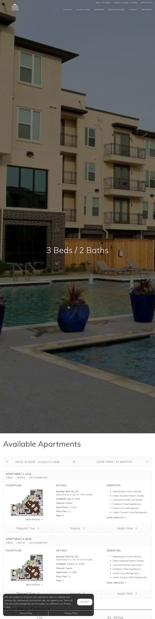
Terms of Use (26, 613)
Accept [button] (85, 602)
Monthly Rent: (63, 491)
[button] (74, 461)
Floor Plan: (61, 511)
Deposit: (60, 503)
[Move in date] (37, 461)
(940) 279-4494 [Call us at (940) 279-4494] (102, 3)
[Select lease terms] (114, 461)
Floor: (59, 515)
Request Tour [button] (27, 528)
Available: (61, 498)
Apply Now (147, 3)
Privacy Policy (71, 613)
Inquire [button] (77, 528)
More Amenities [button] (117, 517)
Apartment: (62, 507)
